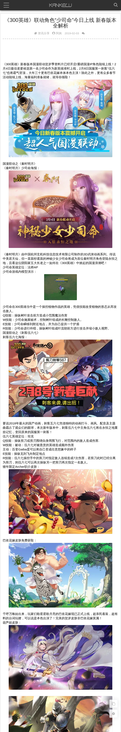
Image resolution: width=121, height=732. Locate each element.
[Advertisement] (60, 52)
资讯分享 (44, 33)
